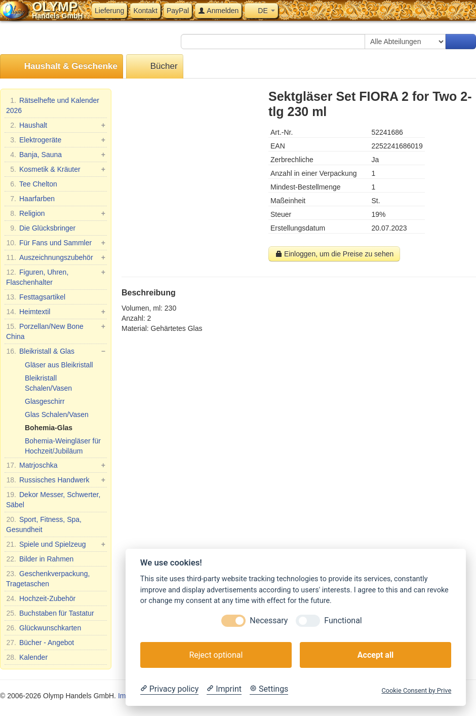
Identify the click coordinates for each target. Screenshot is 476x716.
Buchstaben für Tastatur (50, 613)
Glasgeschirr (45, 401)
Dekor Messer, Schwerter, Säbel (53, 499)
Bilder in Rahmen (39, 559)
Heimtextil (55, 312)
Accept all (375, 655)
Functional (343, 620)
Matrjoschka (55, 465)
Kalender (27, 657)
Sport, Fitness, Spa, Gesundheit (44, 524)
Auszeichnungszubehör (55, 257)
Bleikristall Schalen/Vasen (48, 383)
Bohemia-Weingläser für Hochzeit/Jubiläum (63, 446)
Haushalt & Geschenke (61, 66)
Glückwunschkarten (43, 628)
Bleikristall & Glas (55, 351)
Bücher (155, 66)
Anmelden (218, 11)
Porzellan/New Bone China (55, 331)
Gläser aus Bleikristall (59, 365)
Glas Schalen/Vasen (57, 414)
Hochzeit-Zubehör (40, 598)
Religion (55, 213)
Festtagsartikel (35, 297)
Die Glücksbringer (40, 228)
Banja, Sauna (55, 154)
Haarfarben (30, 199)
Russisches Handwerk (55, 480)
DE (261, 11)
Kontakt (145, 11)
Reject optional (216, 655)
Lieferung (109, 11)
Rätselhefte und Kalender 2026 (52, 105)
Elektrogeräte (55, 140)
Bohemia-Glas (48, 428)
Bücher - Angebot (40, 642)
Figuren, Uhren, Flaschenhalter (55, 276)
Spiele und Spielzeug (55, 544)
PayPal (178, 11)
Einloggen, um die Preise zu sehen (334, 254)
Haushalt (55, 125)
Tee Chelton (31, 184)
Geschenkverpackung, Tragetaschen (48, 578)
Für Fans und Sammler (55, 243)
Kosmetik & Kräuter (55, 169)
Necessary (269, 620)
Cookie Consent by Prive (416, 690)
